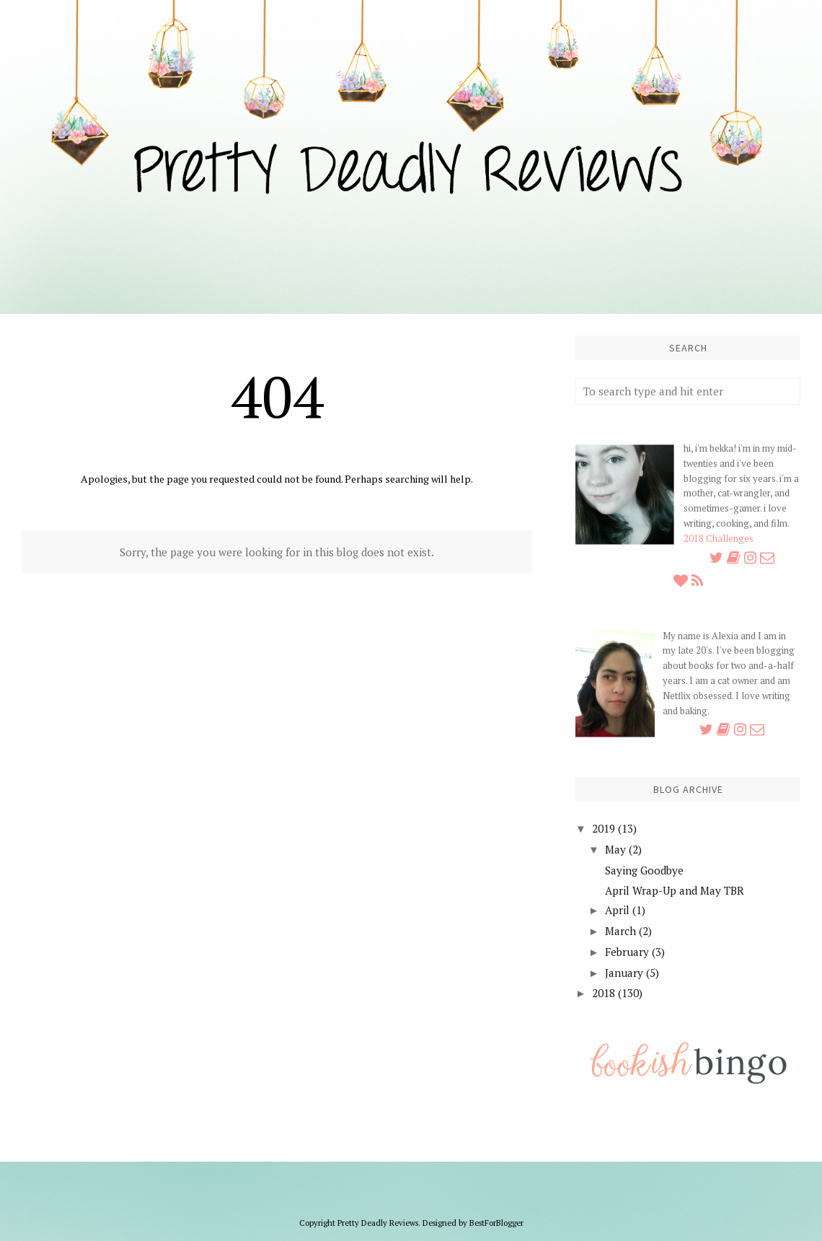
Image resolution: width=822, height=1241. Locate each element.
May (615, 849)
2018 (603, 993)
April (617, 910)
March (620, 931)
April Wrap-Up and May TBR (674, 890)
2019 (603, 828)
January (624, 972)
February (627, 951)
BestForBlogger (496, 1223)
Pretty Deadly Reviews (377, 1223)
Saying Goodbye (644, 870)
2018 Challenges (719, 538)
